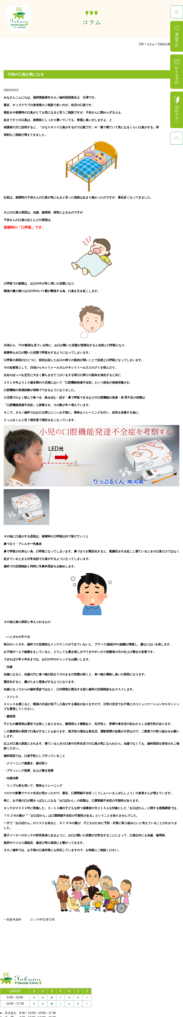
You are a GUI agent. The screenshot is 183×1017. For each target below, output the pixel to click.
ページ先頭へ (176, 138)
